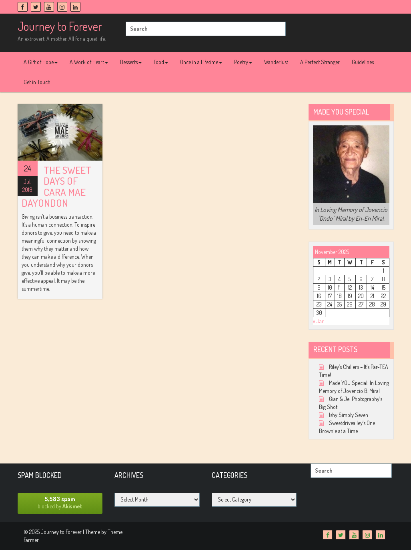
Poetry (243, 61)
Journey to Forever (60, 26)
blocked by (60, 502)
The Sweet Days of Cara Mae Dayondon (56, 186)
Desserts (131, 61)
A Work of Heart (89, 61)
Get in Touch (37, 82)
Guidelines (363, 61)
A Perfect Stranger (320, 61)
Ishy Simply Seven (348, 414)
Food (161, 61)
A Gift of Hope (41, 61)
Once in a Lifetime (201, 61)
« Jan (319, 321)
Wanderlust (276, 61)
